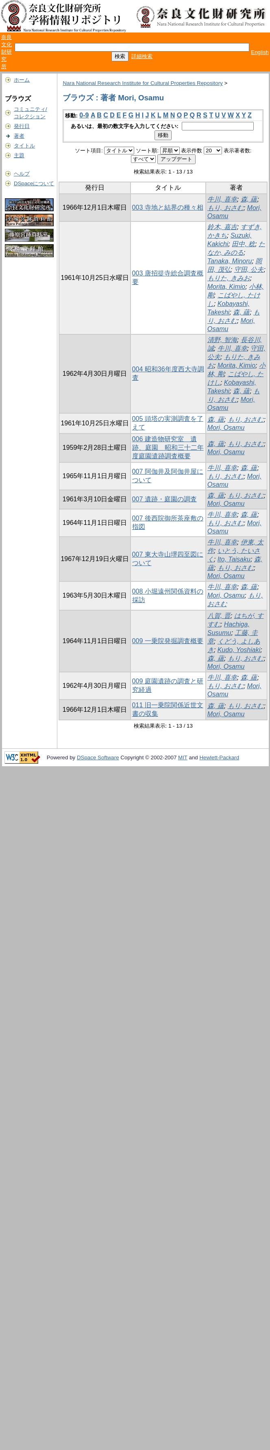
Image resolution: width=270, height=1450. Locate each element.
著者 (19, 136)
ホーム (22, 80)
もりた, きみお (228, 278)
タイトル (24, 146)
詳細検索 (141, 56)
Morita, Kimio (226, 286)
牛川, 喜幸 (222, 199)
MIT (182, 757)
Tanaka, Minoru (229, 261)
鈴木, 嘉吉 (222, 226)
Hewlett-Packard (219, 757)
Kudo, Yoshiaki (239, 649)
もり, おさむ (225, 207)
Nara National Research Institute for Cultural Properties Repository (142, 83)
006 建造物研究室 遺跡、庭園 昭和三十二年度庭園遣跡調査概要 (168, 447)
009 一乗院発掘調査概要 (167, 640)
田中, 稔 (243, 244)
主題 (19, 155)
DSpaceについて (34, 183)
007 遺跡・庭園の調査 (164, 499)
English (260, 52)
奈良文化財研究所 (6, 51)
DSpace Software (98, 757)
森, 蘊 (249, 199)
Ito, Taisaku (234, 559)
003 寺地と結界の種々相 (167, 207)
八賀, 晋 (219, 615)
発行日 (22, 126)
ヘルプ (22, 174)
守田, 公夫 (249, 269)
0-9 (84, 115)
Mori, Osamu (226, 427)
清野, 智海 (222, 339)
